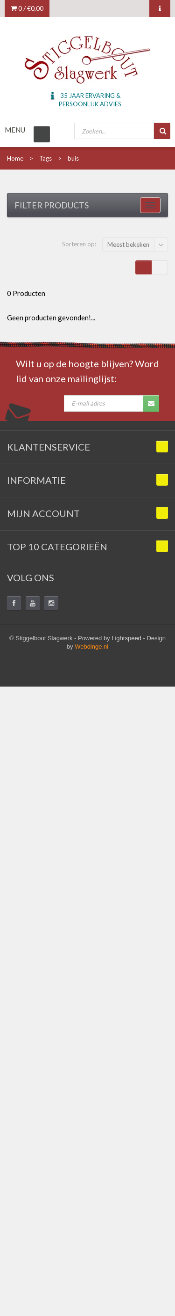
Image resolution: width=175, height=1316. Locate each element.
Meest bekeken (128, 244)
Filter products (51, 205)
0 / (27, 8)
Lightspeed (126, 638)
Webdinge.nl (91, 646)
